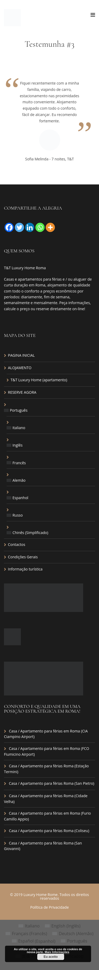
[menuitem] (49, 410)
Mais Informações (57, 952)
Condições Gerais (23, 556)
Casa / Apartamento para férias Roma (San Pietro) (51, 783)
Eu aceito (51, 957)
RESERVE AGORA (22, 392)
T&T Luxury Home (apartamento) (39, 379)
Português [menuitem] (77, 941)
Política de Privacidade (49, 907)
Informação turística (25, 569)
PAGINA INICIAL (21, 355)
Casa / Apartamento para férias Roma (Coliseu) (49, 830)
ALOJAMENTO (19, 367)
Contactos (16, 544)
